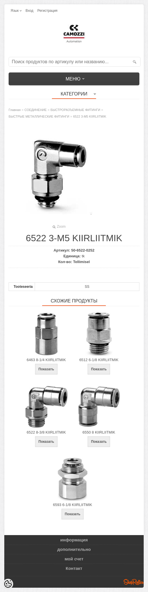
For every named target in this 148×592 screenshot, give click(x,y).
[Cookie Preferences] (8, 584)
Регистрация (47, 11)
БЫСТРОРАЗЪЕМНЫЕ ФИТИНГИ (75, 110)
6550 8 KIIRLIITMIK (99, 432)
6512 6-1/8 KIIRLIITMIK (98, 360)
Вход (29, 11)
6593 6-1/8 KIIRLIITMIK (72, 505)
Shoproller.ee (134, 582)
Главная (15, 110)
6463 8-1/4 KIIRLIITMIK (46, 360)
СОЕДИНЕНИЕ (35, 110)
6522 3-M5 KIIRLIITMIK (89, 116)
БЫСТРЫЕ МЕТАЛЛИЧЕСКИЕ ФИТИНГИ (39, 116)
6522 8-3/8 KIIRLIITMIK (46, 432)
